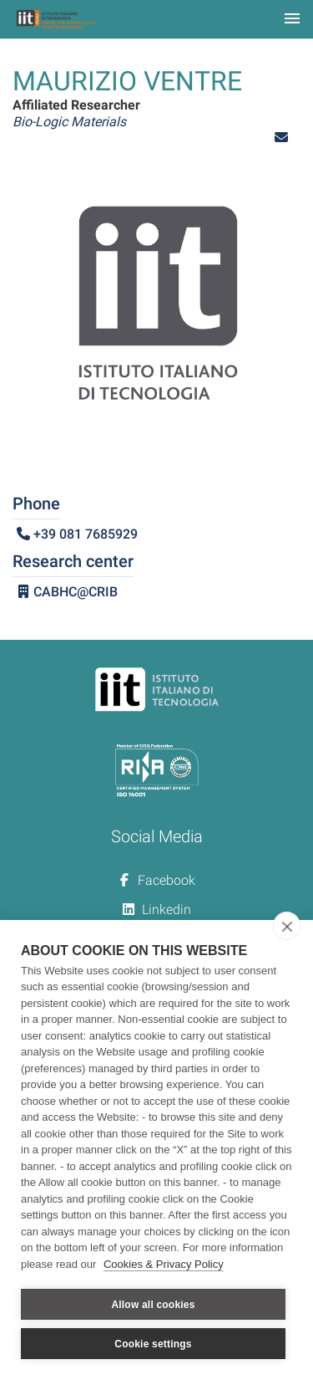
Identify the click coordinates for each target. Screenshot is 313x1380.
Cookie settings (152, 1344)
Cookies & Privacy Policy (163, 1264)
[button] (281, 138)
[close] (286, 926)
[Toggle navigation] (292, 19)
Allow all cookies (152, 1305)
